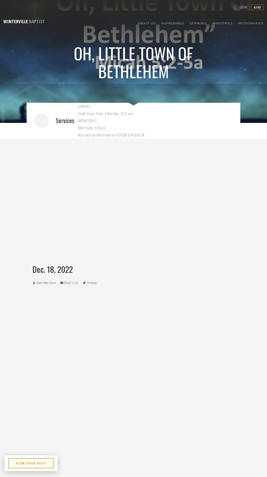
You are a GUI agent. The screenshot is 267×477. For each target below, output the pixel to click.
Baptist (24, 21)
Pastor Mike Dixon (46, 283)
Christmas (92, 283)
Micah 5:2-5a (71, 283)
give (257, 7)
